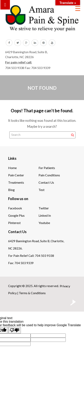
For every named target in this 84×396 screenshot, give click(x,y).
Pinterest (14, 223)
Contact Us (46, 182)
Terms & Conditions (32, 293)
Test (41, 190)
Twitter (44, 208)
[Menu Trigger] (77, 8)
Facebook (15, 208)
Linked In (45, 215)
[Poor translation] (14, 330)
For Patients (47, 168)
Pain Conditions (49, 175)
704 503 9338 (14, 68)
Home (12, 168)
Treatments (16, 182)
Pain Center (16, 175)
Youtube (44, 223)
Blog (11, 190)
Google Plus (16, 215)
